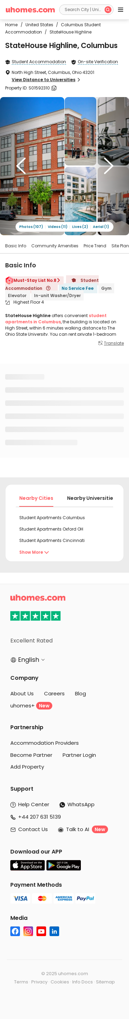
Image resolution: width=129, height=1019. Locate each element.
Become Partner (31, 755)
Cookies (60, 982)
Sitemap (105, 982)
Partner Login (79, 755)
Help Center (33, 804)
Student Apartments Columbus (52, 518)
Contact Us (33, 829)
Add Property (27, 766)
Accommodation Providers (44, 742)
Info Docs (82, 982)
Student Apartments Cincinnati (52, 540)
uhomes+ (31, 706)
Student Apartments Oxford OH (51, 529)
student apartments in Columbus (56, 319)
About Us (22, 693)
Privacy (39, 982)
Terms (21, 982)
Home (11, 25)
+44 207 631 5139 (39, 816)
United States (37, 25)
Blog (80, 693)
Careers (54, 693)
